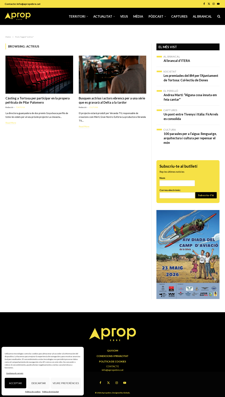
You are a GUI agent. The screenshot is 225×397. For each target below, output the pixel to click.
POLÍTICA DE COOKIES (112, 361)
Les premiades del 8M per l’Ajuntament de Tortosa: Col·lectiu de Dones (191, 78)
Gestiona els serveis (14, 373)
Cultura (93, 107)
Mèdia (138, 16)
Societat (169, 71)
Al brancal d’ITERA (177, 60)
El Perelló (170, 90)
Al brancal (202, 16)
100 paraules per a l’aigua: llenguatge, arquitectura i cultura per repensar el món (190, 138)
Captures (179, 16)
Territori (77, 16)
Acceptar (15, 383)
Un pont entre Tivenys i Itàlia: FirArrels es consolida (191, 116)
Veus (124, 16)
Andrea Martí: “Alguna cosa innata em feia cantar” (190, 97)
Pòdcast (155, 16)
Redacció (9, 107)
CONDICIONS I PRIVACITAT (112, 355)
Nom (162, 177)
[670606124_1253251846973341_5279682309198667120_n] (188, 254)
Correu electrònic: (170, 190)
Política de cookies (33, 391)
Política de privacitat (50, 391)
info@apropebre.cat (28, 3)
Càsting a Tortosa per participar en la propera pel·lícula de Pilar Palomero (37, 100)
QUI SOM (112, 350)
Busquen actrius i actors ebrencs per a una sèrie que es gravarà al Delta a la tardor (112, 100)
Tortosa (20, 107)
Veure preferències (66, 383)
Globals (126, 393)
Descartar (38, 383)
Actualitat (102, 16)
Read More (10, 122)
